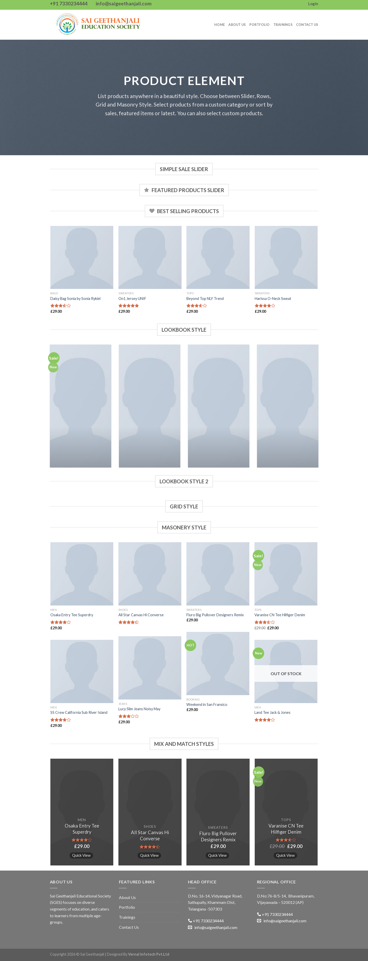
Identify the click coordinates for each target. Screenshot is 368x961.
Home (219, 25)
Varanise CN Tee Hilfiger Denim (279, 615)
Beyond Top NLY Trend (205, 298)
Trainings (283, 25)
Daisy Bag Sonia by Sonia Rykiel (75, 298)
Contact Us (307, 25)
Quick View (81, 855)
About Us (237, 25)
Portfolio (259, 25)
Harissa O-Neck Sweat (273, 298)
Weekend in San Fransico (206, 704)
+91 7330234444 (206, 920)
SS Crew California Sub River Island (78, 712)
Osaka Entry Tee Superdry (71, 615)
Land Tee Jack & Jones (272, 712)
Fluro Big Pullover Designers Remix (215, 615)
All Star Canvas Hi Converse (141, 615)
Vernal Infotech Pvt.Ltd (148, 954)
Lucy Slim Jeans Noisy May (139, 709)
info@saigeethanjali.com (212, 927)
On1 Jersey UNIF (132, 298)
